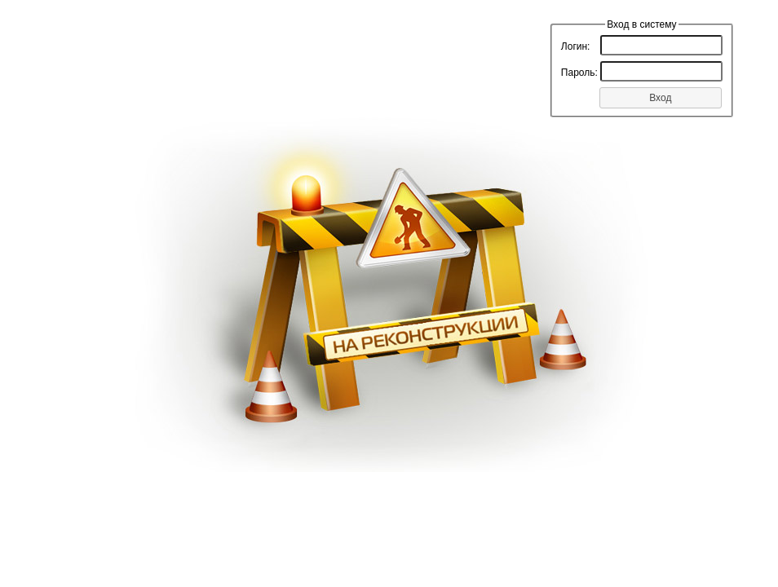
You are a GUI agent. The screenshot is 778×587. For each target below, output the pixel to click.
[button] (660, 97)
